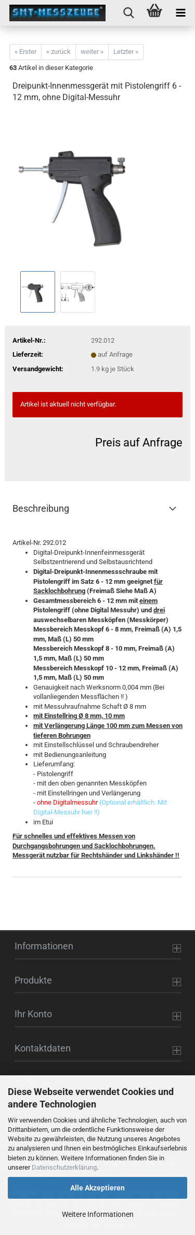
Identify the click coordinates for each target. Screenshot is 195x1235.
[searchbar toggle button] (128, 13)
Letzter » (125, 51)
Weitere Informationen (98, 1214)
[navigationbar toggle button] (180, 13)
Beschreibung (40, 508)
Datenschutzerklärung (64, 1167)
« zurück (58, 51)
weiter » (92, 51)
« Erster (25, 51)
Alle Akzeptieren (97, 1188)
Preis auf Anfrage (139, 442)
